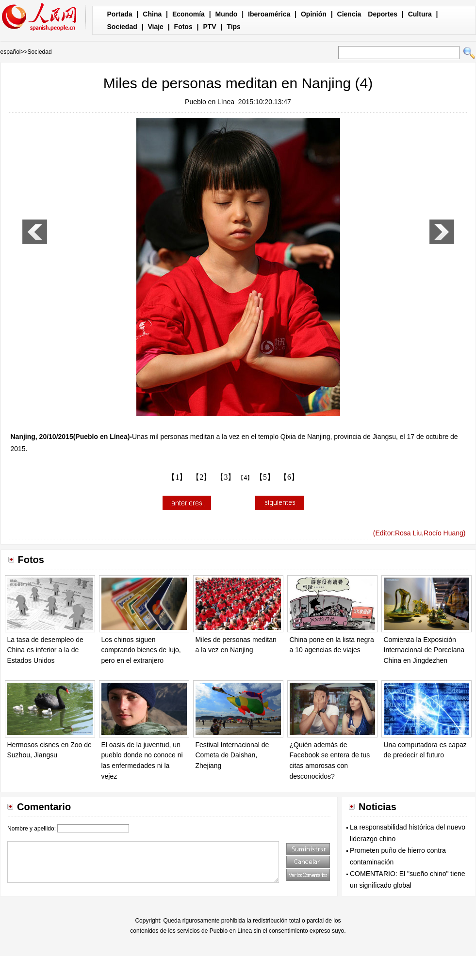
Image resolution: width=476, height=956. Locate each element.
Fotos (183, 27)
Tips (234, 27)
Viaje (155, 27)
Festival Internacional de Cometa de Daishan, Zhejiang (232, 755)
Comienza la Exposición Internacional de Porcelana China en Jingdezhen (424, 650)
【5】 (265, 477)
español (10, 51)
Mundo (226, 14)
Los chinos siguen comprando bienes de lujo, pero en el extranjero (141, 650)
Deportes (382, 14)
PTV (209, 27)
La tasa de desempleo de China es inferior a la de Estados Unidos (45, 650)
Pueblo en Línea (209, 102)
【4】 (245, 477)
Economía (188, 14)
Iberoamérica (269, 14)
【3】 (225, 477)
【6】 (289, 477)
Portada (119, 14)
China (152, 14)
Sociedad (122, 27)
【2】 (201, 477)
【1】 (177, 477)
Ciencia (349, 14)
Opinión (314, 14)
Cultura (420, 14)
